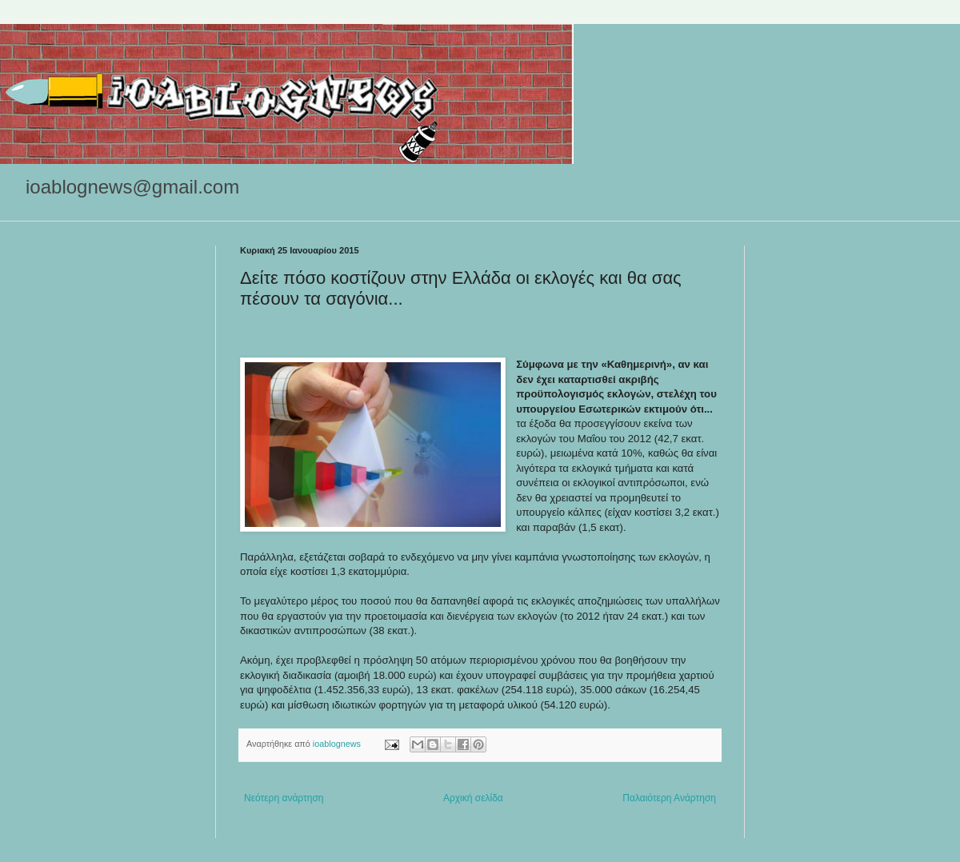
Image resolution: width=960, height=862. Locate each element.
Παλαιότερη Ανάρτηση (669, 798)
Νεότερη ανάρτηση (283, 798)
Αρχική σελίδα (473, 798)
